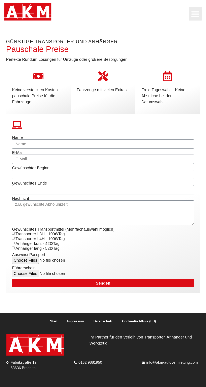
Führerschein (24, 268)
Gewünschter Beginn (30, 168)
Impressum (75, 321)
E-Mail (18, 153)
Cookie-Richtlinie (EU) (139, 321)
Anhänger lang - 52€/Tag (37, 248)
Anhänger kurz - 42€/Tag (37, 243)
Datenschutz (103, 321)
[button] (195, 14)
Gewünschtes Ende (29, 183)
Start (53, 321)
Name (17, 137)
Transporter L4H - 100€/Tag (40, 239)
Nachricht (20, 199)
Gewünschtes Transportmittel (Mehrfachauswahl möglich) (63, 230)
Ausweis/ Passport (28, 255)
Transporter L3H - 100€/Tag (40, 234)
